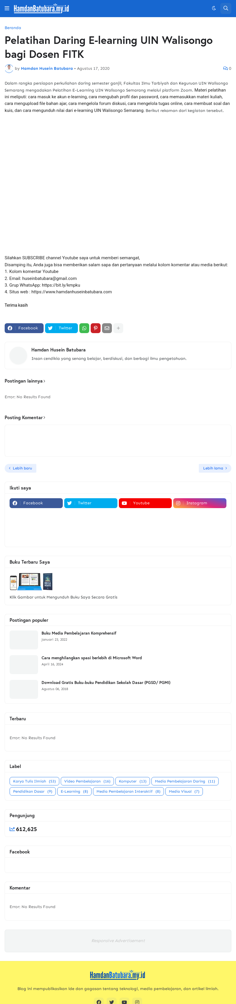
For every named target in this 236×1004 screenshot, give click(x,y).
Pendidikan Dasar (32, 791)
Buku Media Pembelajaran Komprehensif (79, 633)
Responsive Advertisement (118, 940)
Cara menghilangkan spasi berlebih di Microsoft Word (92, 657)
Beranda (13, 28)
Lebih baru (22, 468)
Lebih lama (213, 468)
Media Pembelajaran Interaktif (128, 791)
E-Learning (74, 791)
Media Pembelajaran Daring (185, 781)
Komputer (132, 781)
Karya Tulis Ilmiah (34, 781)
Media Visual (184, 791)
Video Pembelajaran (87, 781)
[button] (7, 8)
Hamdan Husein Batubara (58, 349)
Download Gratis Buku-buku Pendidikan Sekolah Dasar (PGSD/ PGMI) (106, 682)
